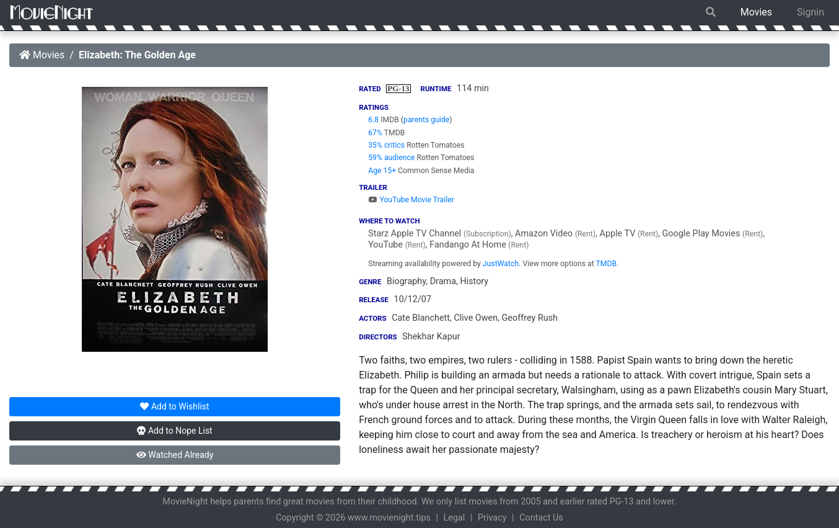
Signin (810, 12)
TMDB (606, 263)
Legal (454, 517)
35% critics (386, 145)
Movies (756, 12)
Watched (174, 455)
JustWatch (501, 263)
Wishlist (174, 406)
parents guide (426, 119)
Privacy (492, 517)
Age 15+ (382, 170)
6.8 (373, 119)
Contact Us (541, 517)
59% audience (391, 157)
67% (375, 132)
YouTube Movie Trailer (411, 199)
